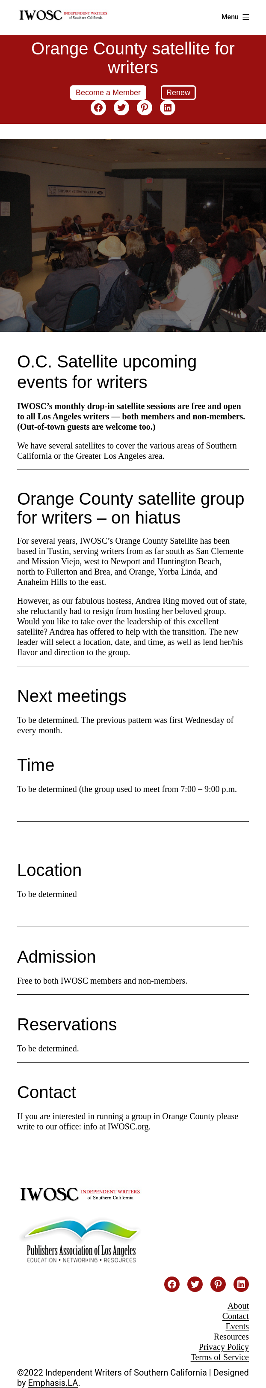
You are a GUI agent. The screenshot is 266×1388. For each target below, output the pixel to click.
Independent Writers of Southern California (126, 1372)
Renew (178, 92)
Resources (231, 1336)
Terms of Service (220, 1357)
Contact (235, 1316)
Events (237, 1326)
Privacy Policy (224, 1347)
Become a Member (108, 92)
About (238, 1305)
